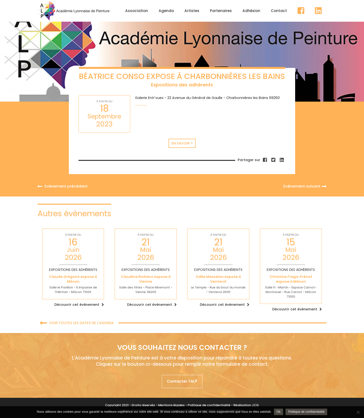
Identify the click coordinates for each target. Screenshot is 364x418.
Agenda (166, 10)
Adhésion (251, 10)
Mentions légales (171, 405)
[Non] (358, 412)
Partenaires (221, 10)
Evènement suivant (304, 186)
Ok (279, 411)
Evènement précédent (63, 186)
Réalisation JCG (246, 405)
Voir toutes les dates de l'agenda (77, 323)
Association (136, 10)
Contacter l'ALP (182, 381)
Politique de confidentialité (209, 405)
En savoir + (182, 143)
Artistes (191, 10)
